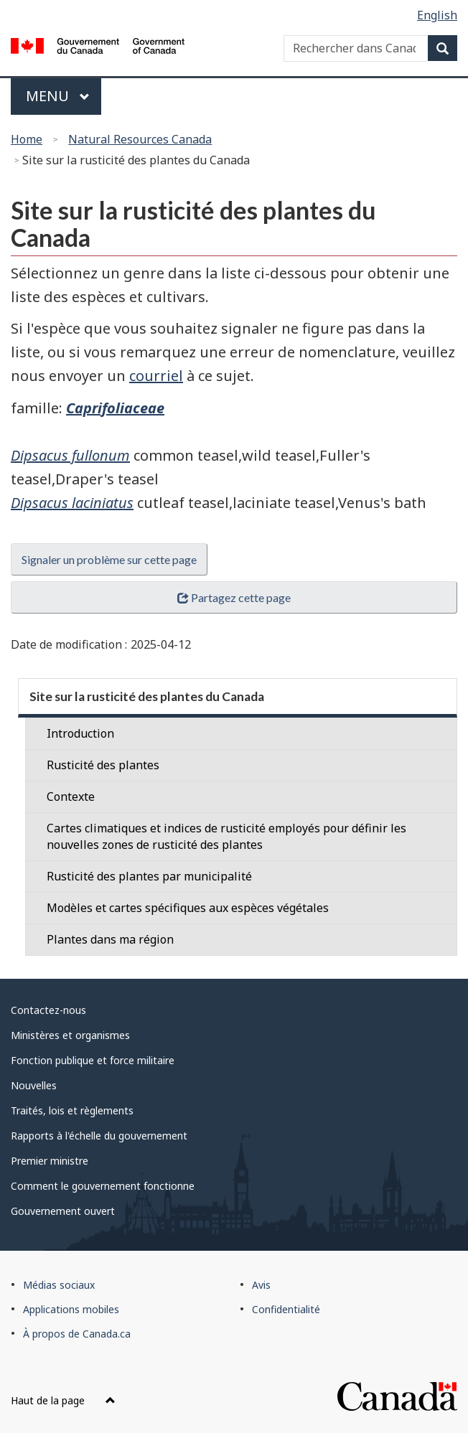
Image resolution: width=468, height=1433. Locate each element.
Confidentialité (286, 1309)
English (437, 15)
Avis (261, 1285)
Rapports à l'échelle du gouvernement (99, 1135)
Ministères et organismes (70, 1035)
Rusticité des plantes (103, 765)
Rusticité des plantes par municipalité (149, 876)
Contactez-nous (48, 1010)
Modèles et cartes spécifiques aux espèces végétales (188, 908)
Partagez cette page (234, 597)
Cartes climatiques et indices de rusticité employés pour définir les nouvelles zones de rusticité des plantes (226, 836)
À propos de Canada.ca (77, 1333)
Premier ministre (49, 1160)
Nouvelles (34, 1085)
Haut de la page (63, 1400)
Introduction (80, 733)
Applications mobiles (71, 1309)
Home (26, 139)
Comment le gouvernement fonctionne (103, 1186)
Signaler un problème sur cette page (109, 559)
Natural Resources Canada (140, 139)
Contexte (71, 796)
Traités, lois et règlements (72, 1110)
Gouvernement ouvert (63, 1211)
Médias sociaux (59, 1285)
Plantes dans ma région (110, 939)
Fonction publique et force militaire (92, 1060)
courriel (156, 375)
